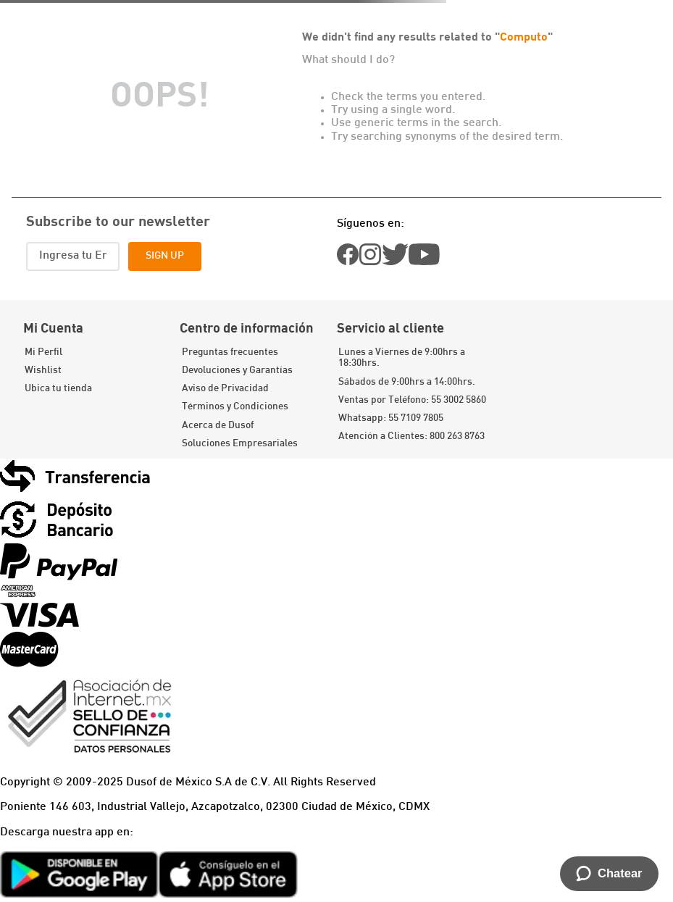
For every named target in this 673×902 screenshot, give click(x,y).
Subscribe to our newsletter (118, 220)
